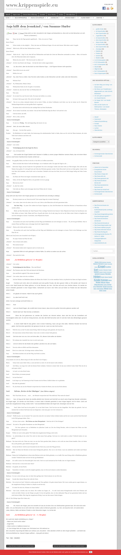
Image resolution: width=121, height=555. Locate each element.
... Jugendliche (19, 24)
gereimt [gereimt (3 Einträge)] (97, 274)
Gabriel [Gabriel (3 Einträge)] (96, 272)
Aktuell (8, 14)
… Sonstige (98, 17)
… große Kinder (69, 17)
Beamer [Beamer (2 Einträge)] (95, 264)
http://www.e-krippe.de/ (101, 174)
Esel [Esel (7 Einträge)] (96, 269)
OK (91, 552)
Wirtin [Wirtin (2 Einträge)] (101, 290)
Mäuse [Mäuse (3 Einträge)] (103, 282)
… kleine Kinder (85, 17)
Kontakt (42, 14)
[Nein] (119, 552)
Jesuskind (17, 538)
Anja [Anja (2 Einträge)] (100, 262)
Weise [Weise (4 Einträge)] (106, 289)
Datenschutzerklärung (30, 14)
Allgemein (97, 69)
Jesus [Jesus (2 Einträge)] (106, 277)
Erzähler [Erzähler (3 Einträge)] (108, 267)
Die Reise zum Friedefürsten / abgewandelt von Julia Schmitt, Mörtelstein (103, 91)
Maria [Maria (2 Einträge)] (110, 280)
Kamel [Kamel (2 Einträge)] (110, 277)
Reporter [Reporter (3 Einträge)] (99, 286)
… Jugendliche (54, 17)
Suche (8, 17)
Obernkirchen (70, 14)
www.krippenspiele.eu (32, 5)
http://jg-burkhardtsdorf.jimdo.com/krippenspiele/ (103, 210)
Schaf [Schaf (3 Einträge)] (105, 286)
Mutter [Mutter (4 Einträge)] (98, 282)
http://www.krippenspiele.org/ (102, 225)
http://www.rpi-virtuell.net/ (101, 189)
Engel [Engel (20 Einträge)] (101, 266)
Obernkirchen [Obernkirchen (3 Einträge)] (98, 284)
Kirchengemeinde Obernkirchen (103, 154)
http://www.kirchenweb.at (101, 223)
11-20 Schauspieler (29, 24)
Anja (11, 538)
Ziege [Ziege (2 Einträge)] (104, 290)
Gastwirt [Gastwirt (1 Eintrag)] (101, 272)
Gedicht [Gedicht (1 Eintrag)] (105, 272)
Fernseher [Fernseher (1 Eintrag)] (100, 269)
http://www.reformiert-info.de (102, 229)
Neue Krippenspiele (21, 17)
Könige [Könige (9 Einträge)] (104, 280)
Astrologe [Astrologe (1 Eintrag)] (104, 262)
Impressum (16, 14)
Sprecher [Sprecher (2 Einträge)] (109, 286)
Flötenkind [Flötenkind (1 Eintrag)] (105, 269)
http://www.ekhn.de (100, 176)
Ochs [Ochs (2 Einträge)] (105, 284)
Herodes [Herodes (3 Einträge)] (108, 274)
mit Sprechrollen (39, 24)
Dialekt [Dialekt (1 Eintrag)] (105, 263)
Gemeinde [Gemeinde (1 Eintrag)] (109, 272)
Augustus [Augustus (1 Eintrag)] (109, 262)
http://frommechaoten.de (101, 205)
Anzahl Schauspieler (37, 17)
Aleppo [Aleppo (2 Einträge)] (97, 262)
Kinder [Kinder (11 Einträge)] (97, 280)
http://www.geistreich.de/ (101, 178)
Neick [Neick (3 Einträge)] (108, 282)
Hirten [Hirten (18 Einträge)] (97, 276)
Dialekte (98, 51)
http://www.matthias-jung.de (102, 227)
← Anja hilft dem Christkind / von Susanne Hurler (20, 546)
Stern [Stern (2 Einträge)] (95, 288)
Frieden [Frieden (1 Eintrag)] (110, 269)
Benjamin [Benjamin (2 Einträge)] (101, 264)
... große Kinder (10, 24)
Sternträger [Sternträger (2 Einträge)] (100, 288)
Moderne (98, 58)
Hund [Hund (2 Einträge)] (102, 277)
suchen (61, 14)
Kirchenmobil (98, 156)
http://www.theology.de (101, 232)
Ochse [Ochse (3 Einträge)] (109, 284)
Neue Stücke (52, 14)
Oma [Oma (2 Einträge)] (94, 286)
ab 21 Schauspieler (100, 64)
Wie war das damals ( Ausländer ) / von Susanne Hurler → (70, 546)
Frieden (98, 53)
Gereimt (98, 55)
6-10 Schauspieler (99, 62)
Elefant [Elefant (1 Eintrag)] (96, 267)
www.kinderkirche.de (100, 243)
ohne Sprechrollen (101, 33)
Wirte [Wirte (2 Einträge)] (110, 288)
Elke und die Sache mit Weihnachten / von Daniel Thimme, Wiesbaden (101, 107)
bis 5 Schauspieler (99, 71)
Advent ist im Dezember (101, 167)
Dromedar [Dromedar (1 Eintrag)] (110, 263)
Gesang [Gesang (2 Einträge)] (102, 274)
